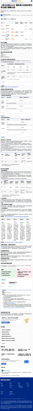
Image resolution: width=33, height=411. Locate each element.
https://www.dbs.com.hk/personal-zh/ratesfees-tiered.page (13, 307)
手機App (27, 205)
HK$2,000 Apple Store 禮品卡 (16, 32)
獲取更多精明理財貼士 (5, 359)
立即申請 (12, 35)
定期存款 (2, 246)
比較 (1, 384)
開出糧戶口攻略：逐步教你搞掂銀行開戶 (11, 86)
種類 (10, 384)
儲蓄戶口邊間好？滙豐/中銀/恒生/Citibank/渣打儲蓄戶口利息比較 (8, 350)
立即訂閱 (4, 363)
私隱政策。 (8, 408)
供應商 (11, 387)
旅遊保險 (20, 385)
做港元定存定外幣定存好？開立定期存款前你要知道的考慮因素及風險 (17, 216)
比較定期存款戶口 (5, 322)
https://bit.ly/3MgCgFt (11, 303)
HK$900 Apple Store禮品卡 (17, 36)
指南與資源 (11, 393)
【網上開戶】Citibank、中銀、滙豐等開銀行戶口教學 (24, 350)
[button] (16, 19)
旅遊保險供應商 (21, 386)
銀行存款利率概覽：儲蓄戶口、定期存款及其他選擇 (13, 242)
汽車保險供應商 (21, 387)
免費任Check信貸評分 (11, 394)
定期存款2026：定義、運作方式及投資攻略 (9, 317)
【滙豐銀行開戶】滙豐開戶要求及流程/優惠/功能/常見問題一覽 (24, 355)
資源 (1, 386)
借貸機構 (2, 385)
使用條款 (4, 408)
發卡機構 (11, 385)
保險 (19, 384)
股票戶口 (28, 384)
